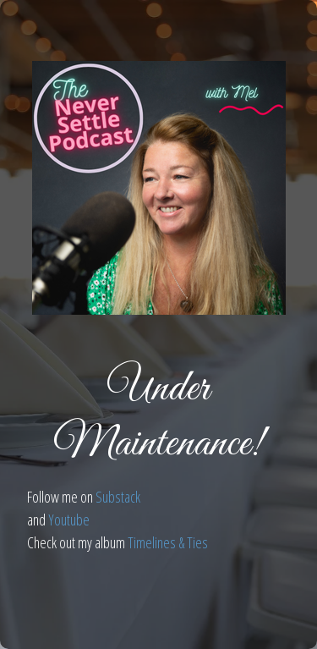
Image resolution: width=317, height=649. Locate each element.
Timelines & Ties (168, 542)
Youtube (69, 519)
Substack (118, 497)
